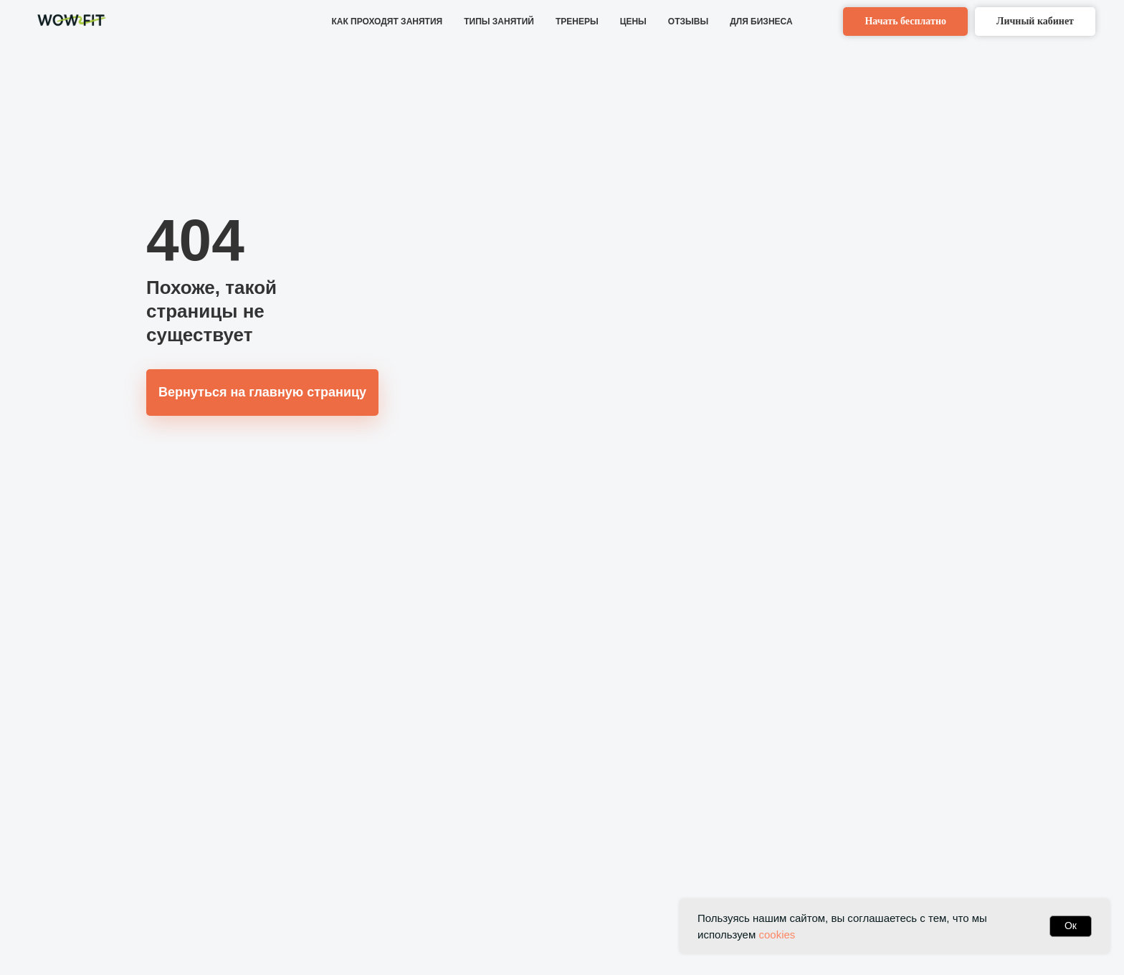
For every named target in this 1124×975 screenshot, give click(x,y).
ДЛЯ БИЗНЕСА (761, 21)
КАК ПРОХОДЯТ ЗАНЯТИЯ (386, 21)
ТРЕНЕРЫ (577, 21)
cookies (776, 934)
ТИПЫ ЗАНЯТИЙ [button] (499, 21)
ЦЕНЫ (633, 21)
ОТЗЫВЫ (688, 21)
